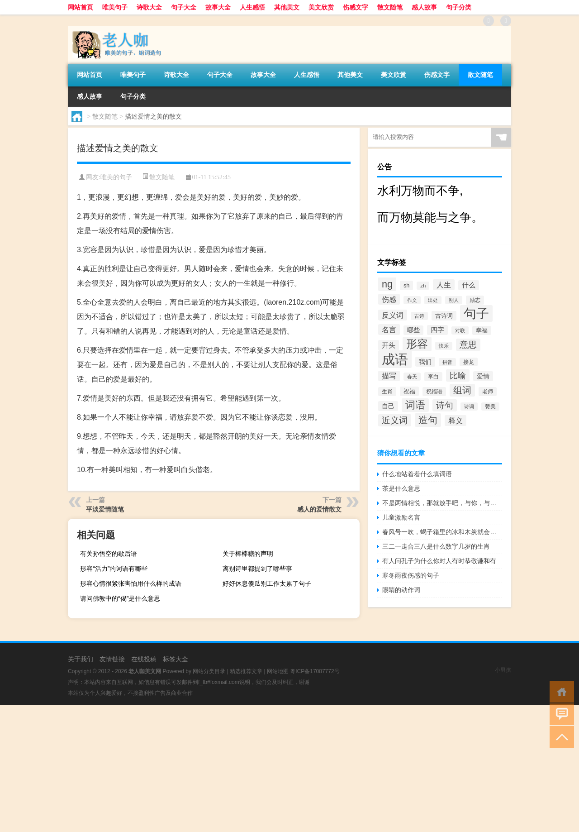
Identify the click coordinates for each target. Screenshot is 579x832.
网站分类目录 (209, 671)
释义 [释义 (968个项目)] (455, 420)
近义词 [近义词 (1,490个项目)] (395, 420)
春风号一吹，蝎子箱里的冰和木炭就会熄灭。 (442, 532)
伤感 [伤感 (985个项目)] (389, 299)
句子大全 (183, 7)
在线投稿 (144, 659)
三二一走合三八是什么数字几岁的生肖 (436, 546)
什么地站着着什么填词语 (417, 474)
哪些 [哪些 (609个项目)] (413, 330)
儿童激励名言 (401, 517)
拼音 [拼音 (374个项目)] (447, 362)
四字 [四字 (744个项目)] (437, 330)
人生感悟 (252, 7)
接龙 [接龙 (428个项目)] (468, 362)
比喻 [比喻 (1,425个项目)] (458, 375)
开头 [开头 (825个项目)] (388, 345)
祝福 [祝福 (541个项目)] (409, 391)
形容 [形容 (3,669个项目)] (417, 344)
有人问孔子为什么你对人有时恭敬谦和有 (439, 560)
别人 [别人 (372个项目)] (454, 300)
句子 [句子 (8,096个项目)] (476, 313)
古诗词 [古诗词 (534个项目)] (444, 315)
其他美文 (286, 7)
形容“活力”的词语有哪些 (113, 568)
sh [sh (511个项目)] (406, 285)
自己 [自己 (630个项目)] (388, 406)
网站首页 (80, 7)
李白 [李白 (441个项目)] (433, 376)
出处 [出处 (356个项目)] (433, 300)
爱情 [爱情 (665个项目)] (483, 376)
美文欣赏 (321, 7)
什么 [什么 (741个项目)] (468, 285)
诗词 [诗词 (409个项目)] (469, 406)
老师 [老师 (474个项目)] (487, 391)
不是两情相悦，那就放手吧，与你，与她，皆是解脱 (442, 503)
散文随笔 (390, 7)
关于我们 (80, 659)
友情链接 (112, 659)
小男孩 (503, 670)
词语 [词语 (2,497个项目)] (415, 405)
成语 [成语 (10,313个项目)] (395, 359)
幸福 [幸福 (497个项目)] (482, 330)
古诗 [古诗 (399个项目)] (419, 316)
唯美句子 (115, 7)
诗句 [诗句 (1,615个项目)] (444, 405)
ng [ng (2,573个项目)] (387, 284)
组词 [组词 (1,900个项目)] (462, 390)
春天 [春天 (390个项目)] (412, 376)
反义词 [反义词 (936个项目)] (392, 315)
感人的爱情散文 (319, 509)
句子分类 (458, 7)
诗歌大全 (149, 7)
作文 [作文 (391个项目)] (412, 300)
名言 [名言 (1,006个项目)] (389, 329)
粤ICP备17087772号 (314, 671)
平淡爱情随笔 (105, 509)
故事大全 (218, 7)
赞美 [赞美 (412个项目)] (490, 406)
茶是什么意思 (401, 488)
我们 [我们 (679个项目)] (425, 361)
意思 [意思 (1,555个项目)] (468, 344)
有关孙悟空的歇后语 (108, 553)
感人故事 (424, 7)
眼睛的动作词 (401, 589)
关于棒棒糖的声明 (248, 553)
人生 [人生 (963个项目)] (444, 285)
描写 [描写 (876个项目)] (389, 376)
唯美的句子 (116, 177)
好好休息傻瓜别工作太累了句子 (267, 583)
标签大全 (175, 659)
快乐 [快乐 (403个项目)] (444, 346)
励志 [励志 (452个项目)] (475, 300)
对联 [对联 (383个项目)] (460, 330)
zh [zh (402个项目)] (423, 285)
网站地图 (278, 671)
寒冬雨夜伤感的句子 (410, 575)
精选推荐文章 (246, 671)
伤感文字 (355, 7)
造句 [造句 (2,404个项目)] (427, 420)
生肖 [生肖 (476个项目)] (387, 391)
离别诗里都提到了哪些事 (257, 568)
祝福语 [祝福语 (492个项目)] (434, 391)
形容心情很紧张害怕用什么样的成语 (130, 583)
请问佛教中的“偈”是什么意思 (120, 598)
